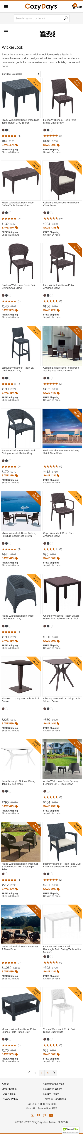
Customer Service (53, 1083)
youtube (51, 1115)
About (5, 1083)
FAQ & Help (9, 1093)
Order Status (9, 1088)
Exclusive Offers (52, 1088)
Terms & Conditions (54, 1098)
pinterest (38, 1115)
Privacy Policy (10, 1098)
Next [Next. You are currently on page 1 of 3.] (54, 1073)
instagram (45, 1115)
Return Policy (51, 1093)
